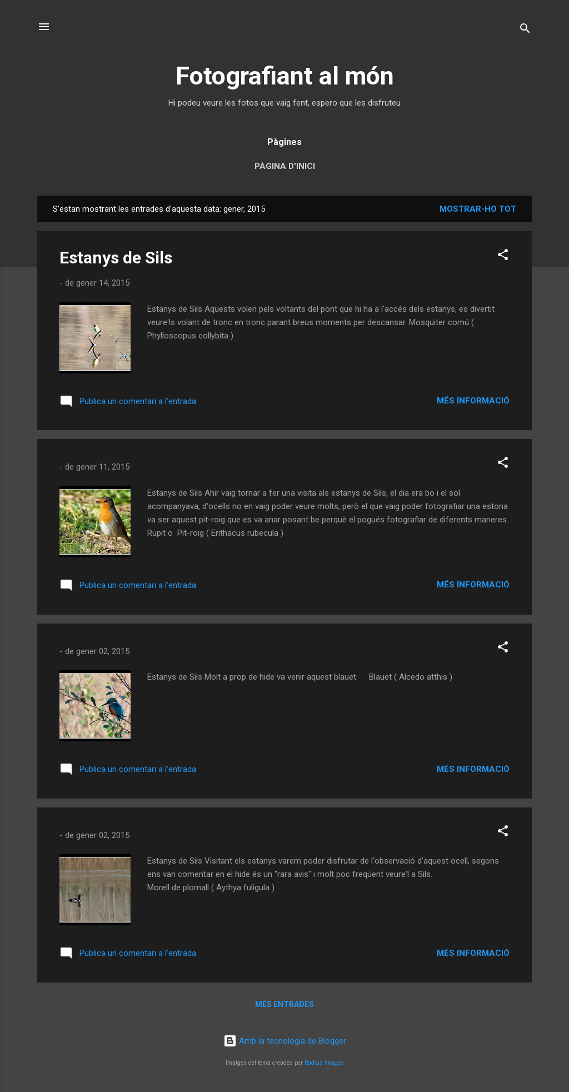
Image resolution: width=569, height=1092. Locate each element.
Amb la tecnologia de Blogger (284, 1041)
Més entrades (284, 1004)
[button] (503, 256)
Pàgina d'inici (284, 166)
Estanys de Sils (115, 257)
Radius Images (324, 1062)
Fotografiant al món (285, 76)
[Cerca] (525, 30)
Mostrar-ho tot (478, 209)
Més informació (473, 401)
